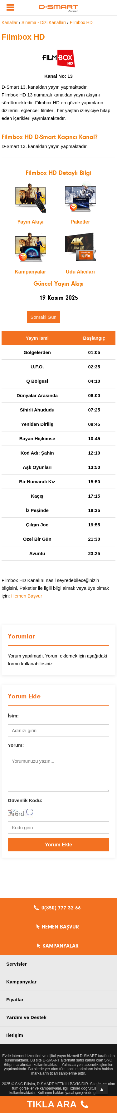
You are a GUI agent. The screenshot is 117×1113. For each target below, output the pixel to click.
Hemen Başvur (26, 595)
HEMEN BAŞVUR (60, 927)
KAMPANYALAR (60, 946)
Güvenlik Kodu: (25, 800)
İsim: (13, 715)
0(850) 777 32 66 (61, 908)
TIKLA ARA (58, 1105)
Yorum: (16, 745)
